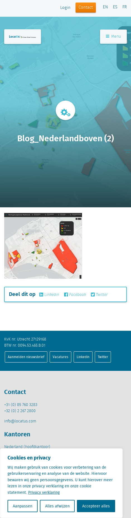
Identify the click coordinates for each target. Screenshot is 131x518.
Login (65, 8)
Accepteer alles (96, 506)
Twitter (99, 294)
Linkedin (49, 294)
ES (115, 7)
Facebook (75, 294)
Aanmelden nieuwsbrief (26, 356)
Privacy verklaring (44, 492)
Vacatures (60, 356)
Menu (113, 36)
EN (105, 7)
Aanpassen (22, 506)
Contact (86, 7)
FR (124, 7)
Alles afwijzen (57, 506)
